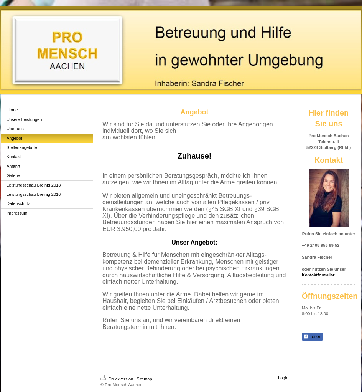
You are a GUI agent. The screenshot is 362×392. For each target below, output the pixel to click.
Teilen (312, 336)
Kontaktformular (318, 275)
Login (283, 377)
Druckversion (117, 379)
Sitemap (144, 379)
